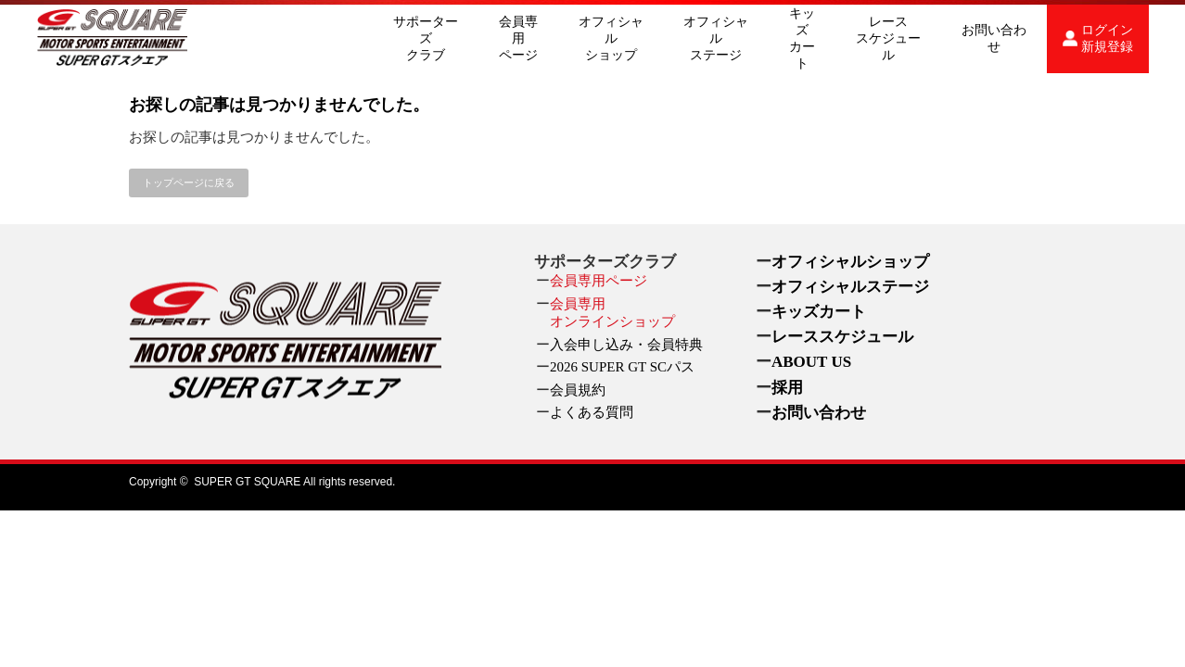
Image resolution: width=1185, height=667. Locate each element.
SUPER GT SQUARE (247, 481)
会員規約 (577, 390)
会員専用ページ (518, 38)
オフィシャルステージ (715, 38)
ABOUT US (811, 362)
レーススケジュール (888, 38)
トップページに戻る (189, 182)
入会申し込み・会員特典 (626, 344)
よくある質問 (591, 412)
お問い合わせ (994, 38)
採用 (787, 387)
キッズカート (802, 38)
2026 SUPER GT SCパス (622, 366)
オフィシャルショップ (611, 38)
